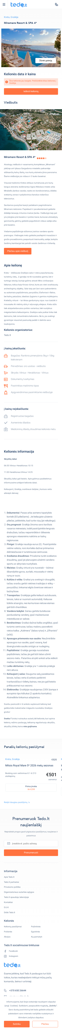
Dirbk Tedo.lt (9, 912)
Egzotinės (35, 932)
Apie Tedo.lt (9, 877)
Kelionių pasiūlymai (13, 926)
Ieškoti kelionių (31, 91)
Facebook (11, 951)
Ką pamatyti (36, 937)
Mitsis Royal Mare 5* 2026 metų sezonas (29, 765)
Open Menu (5, 4)
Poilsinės (8, 932)
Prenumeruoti (31, 852)
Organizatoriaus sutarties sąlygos (19, 892)
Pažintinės (36, 926)
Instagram (11, 956)
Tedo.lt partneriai (11, 882)
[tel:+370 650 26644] (56, 4)
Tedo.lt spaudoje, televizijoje (16, 897)
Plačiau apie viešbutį (17, 251)
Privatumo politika (12, 887)
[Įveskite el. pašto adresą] (31, 843)
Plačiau (45, 1024)
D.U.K (6, 907)
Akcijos (7, 937)
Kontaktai (8, 902)
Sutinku (17, 1024)
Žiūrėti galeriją (45, 60)
